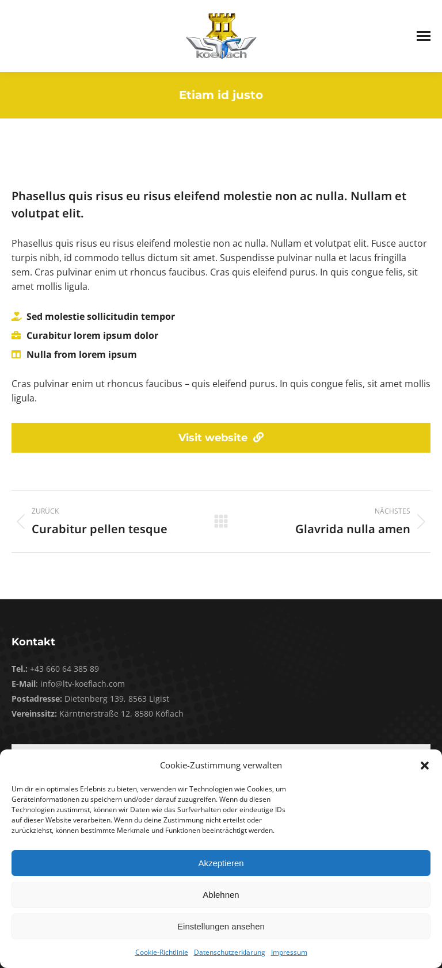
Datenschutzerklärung (229, 952)
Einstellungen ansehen (221, 926)
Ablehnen (221, 895)
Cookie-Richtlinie (161, 952)
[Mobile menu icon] (423, 36)
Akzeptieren (220, 863)
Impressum (289, 952)
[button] (424, 765)
